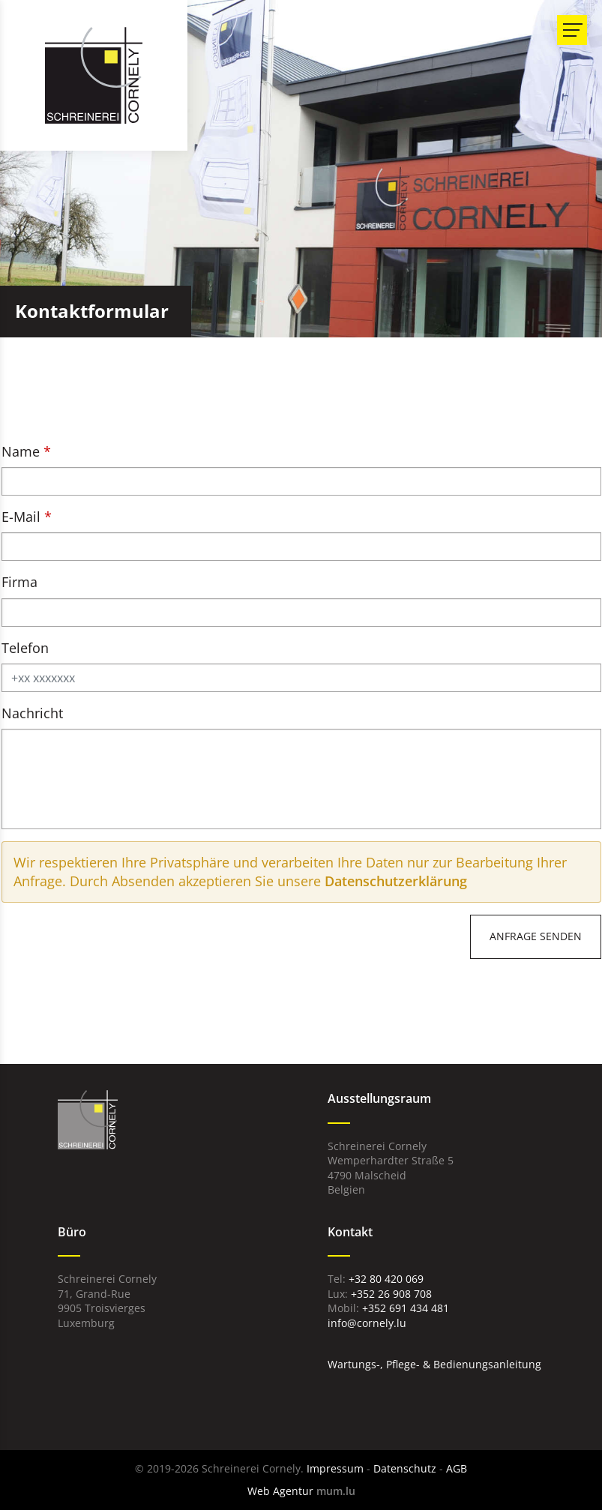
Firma (19, 582)
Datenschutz (404, 1468)
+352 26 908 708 (391, 1294)
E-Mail (20, 517)
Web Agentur (280, 1491)
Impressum (335, 1468)
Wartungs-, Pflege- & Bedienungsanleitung (434, 1364)
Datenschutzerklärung (396, 881)
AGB (456, 1468)
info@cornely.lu (367, 1323)
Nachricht (32, 713)
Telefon (25, 648)
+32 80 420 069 (386, 1279)
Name (20, 451)
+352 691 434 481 (405, 1308)
